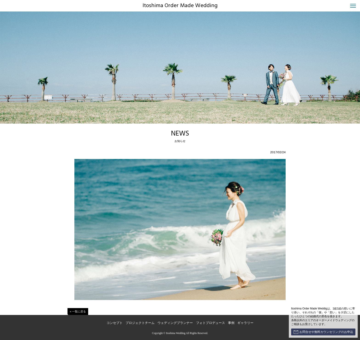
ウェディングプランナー (175, 323)
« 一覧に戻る (78, 311)
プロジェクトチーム (140, 323)
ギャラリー (245, 323)
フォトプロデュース (210, 323)
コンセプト (115, 323)
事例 (231, 323)
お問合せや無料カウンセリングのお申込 (323, 332)
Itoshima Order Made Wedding (180, 5)
